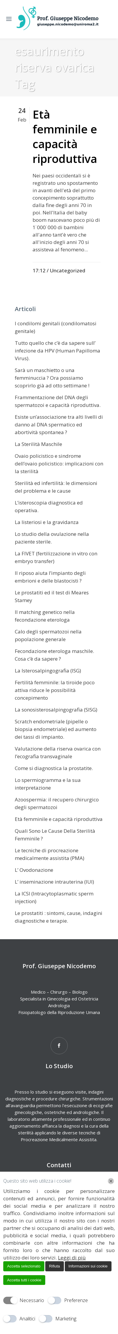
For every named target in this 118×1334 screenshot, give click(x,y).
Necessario (32, 1300)
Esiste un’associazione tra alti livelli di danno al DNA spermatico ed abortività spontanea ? (59, 424)
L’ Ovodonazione (34, 869)
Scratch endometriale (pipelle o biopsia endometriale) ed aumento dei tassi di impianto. (55, 729)
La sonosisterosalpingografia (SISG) (56, 709)
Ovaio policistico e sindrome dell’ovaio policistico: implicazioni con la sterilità (59, 463)
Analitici (27, 1318)
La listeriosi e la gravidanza (47, 522)
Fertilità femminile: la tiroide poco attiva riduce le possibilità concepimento (55, 690)
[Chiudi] (111, 1181)
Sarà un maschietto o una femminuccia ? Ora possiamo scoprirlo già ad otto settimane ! (52, 378)
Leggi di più (72, 1257)
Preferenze (76, 1300)
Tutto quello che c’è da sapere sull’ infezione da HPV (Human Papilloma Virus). (57, 350)
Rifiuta (54, 1266)
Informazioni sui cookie (88, 1266)
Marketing (65, 1318)
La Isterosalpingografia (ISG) (48, 670)
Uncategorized (67, 270)
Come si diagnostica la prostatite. (54, 768)
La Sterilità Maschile (38, 444)
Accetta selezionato (24, 1266)
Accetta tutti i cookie (24, 1280)
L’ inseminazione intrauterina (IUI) (54, 881)
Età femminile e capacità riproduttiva (65, 136)
